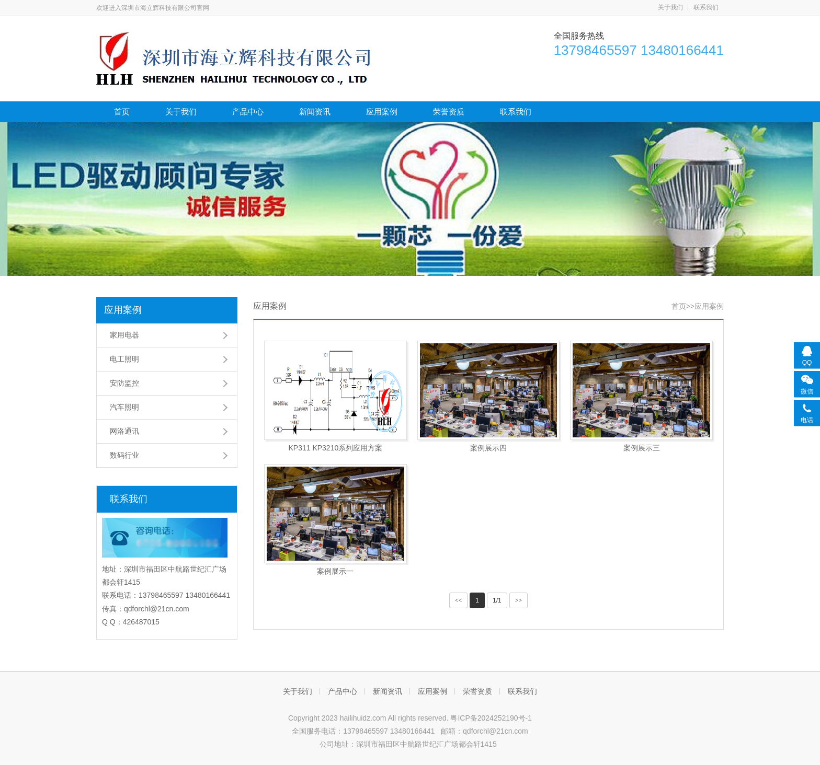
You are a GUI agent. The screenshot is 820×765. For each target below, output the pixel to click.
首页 (122, 111)
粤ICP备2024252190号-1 (491, 718)
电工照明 (124, 359)
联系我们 (706, 7)
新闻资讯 (315, 111)
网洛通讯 (124, 431)
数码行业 (124, 455)
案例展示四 (488, 448)
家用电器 (124, 335)
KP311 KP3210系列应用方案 (335, 448)
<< (458, 600)
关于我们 (670, 7)
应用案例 (381, 111)
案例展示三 (641, 448)
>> (518, 600)
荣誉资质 (448, 111)
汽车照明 (124, 407)
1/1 (497, 600)
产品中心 (248, 111)
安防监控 (124, 383)
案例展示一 (335, 571)
